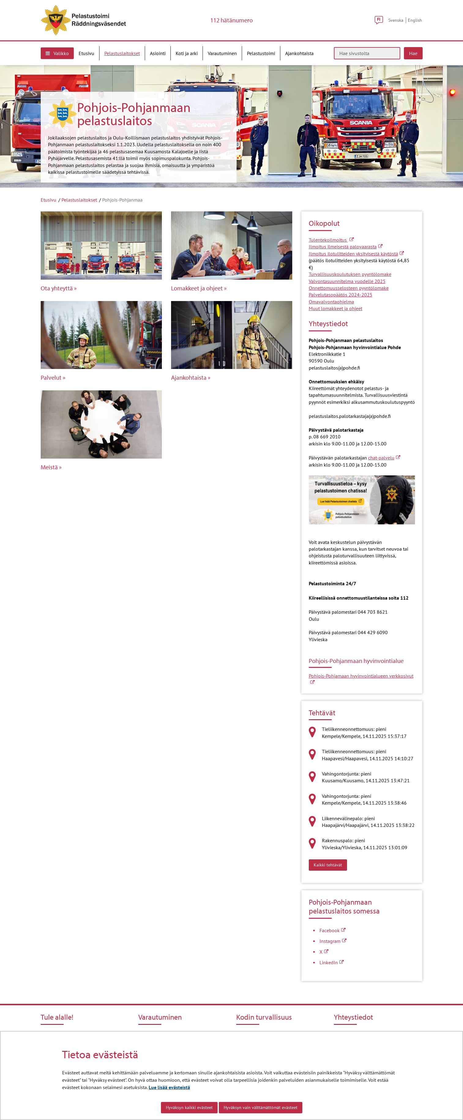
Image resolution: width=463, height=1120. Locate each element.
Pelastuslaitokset (79, 200)
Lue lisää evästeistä (169, 1087)
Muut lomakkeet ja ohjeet (335, 308)
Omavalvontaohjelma (331, 302)
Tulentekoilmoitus (331, 240)
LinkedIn (331, 962)
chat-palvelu (384, 458)
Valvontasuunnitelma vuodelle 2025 (347, 281)
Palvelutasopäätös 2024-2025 (340, 295)
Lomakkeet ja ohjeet (197, 288)
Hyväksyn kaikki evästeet (189, 1107)
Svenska (395, 20)
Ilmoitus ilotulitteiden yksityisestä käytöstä (356, 254)
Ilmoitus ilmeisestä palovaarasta (346, 247)
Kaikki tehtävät (330, 864)
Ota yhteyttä (57, 288)
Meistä (49, 467)
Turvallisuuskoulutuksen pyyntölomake (350, 274)
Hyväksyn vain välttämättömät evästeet (260, 1107)
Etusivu (48, 200)
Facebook (332, 930)
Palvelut (51, 377)
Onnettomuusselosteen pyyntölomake (349, 288)
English (415, 20)
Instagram (332, 941)
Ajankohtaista (189, 377)
